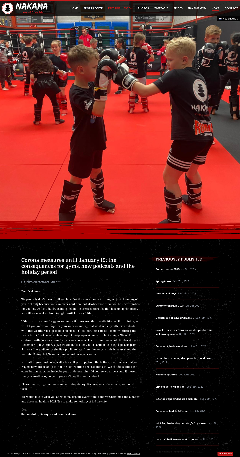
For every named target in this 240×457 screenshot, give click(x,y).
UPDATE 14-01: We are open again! (185, 439)
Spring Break (172, 281)
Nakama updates (175, 374)
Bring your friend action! (179, 386)
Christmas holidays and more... (184, 318)
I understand (225, 453)
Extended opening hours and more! (186, 399)
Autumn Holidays (176, 293)
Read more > (133, 453)
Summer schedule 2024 (178, 305)
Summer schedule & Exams (181, 411)
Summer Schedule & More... (181, 346)
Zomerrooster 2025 (176, 269)
